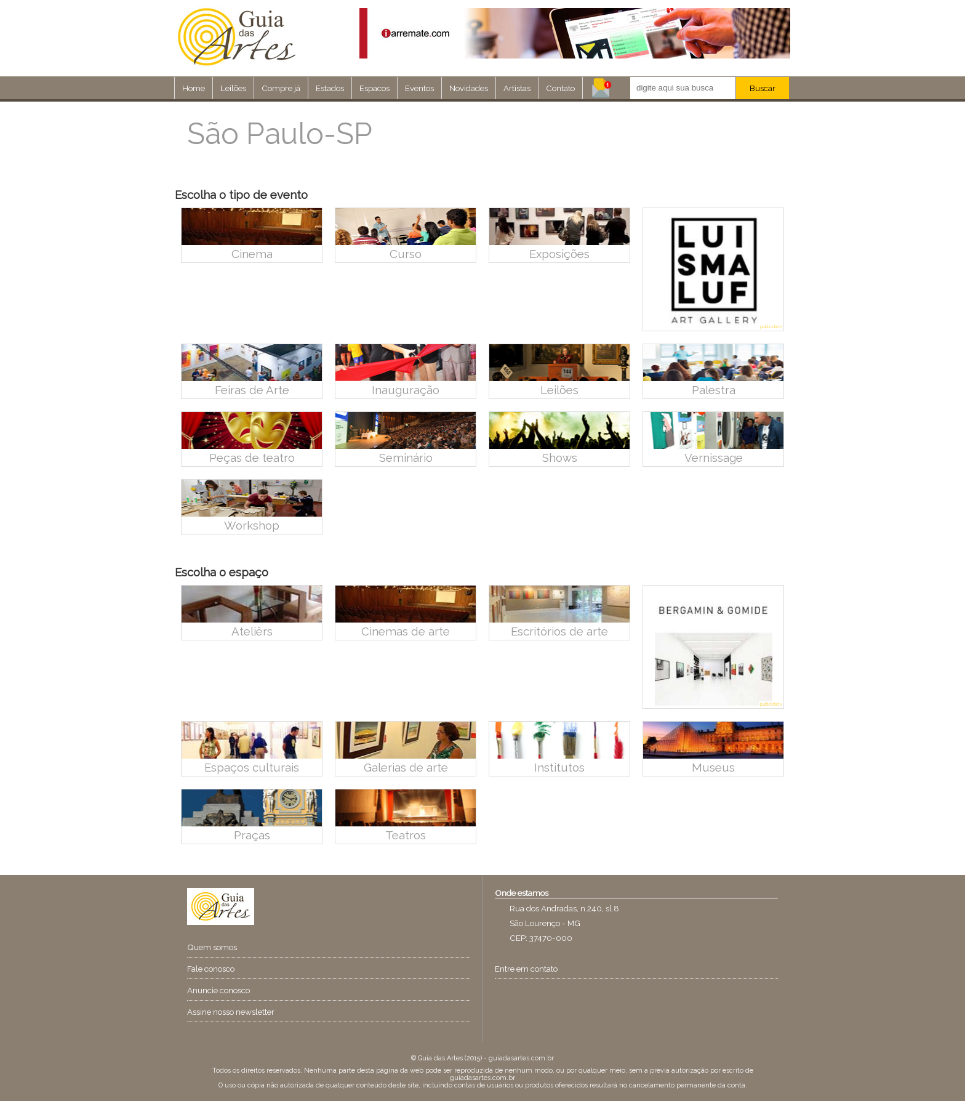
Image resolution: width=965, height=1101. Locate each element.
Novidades (468, 88)
